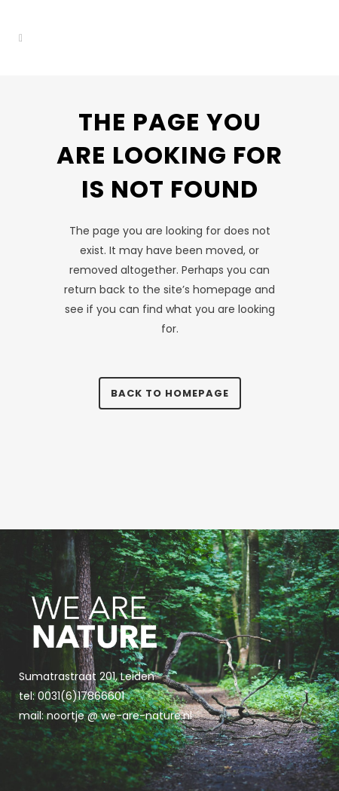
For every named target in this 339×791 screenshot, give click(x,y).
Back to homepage (170, 393)
